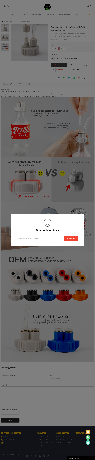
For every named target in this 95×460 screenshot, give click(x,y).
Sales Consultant (88, 442)
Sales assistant (88, 432)
